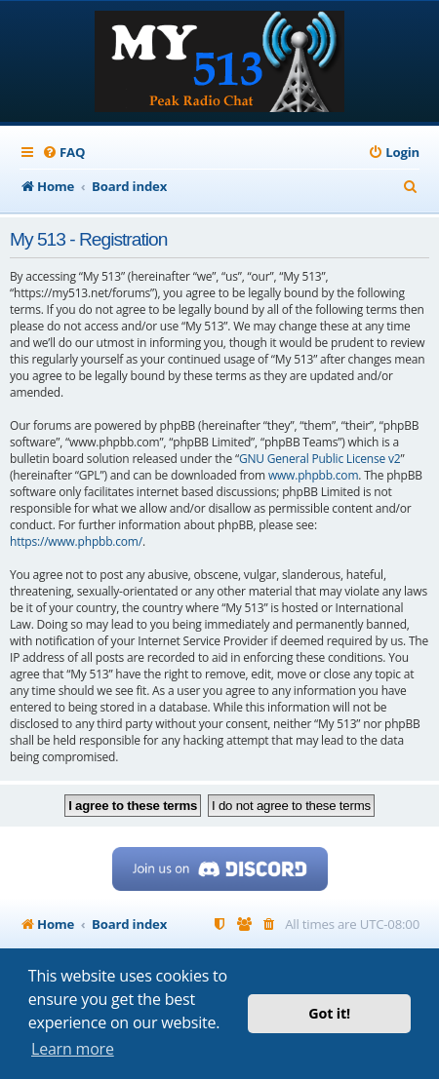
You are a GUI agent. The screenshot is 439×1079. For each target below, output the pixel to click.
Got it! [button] (329, 1013)
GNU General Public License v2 (320, 458)
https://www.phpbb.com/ (76, 541)
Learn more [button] (72, 1049)
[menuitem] (63, 152)
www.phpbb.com (313, 475)
